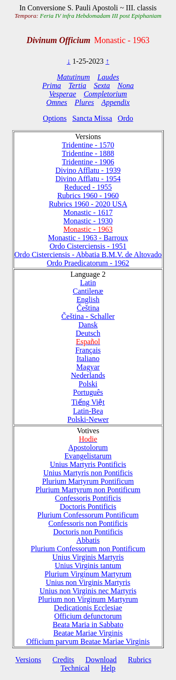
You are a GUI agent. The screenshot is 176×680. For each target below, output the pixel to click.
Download (101, 660)
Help (108, 668)
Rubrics (140, 660)
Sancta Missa (92, 118)
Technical (75, 668)
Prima (51, 85)
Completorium (105, 94)
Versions (28, 660)
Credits (63, 660)
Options (55, 118)
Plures (84, 102)
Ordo (125, 118)
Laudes (108, 77)
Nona (125, 85)
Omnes (56, 102)
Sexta (102, 85)
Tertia (77, 85)
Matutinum (73, 77)
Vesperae (62, 94)
